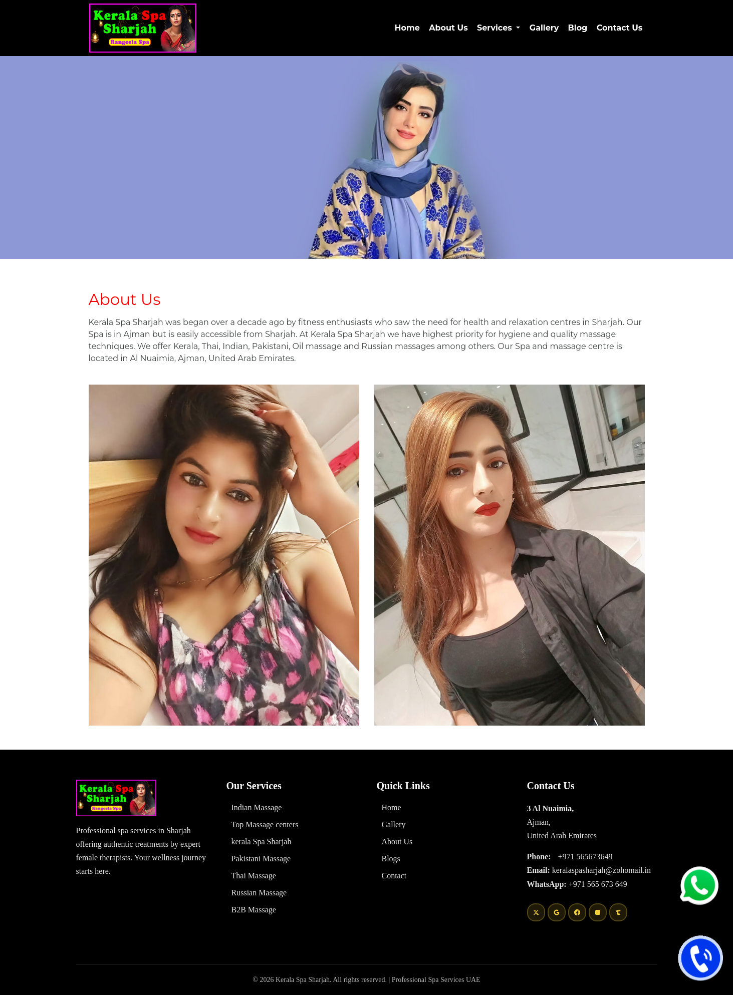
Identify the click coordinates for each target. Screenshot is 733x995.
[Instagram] (598, 912)
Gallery (544, 28)
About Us (448, 28)
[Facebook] (577, 912)
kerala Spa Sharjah (261, 841)
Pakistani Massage (261, 858)
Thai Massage (253, 875)
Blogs (391, 858)
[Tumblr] (618, 912)
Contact (394, 875)
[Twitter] (536, 912)
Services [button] (495, 28)
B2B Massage (253, 909)
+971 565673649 (584, 856)
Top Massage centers (265, 824)
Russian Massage (259, 892)
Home (408, 27)
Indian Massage (256, 807)
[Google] (557, 912)
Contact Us (620, 28)
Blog (578, 28)
